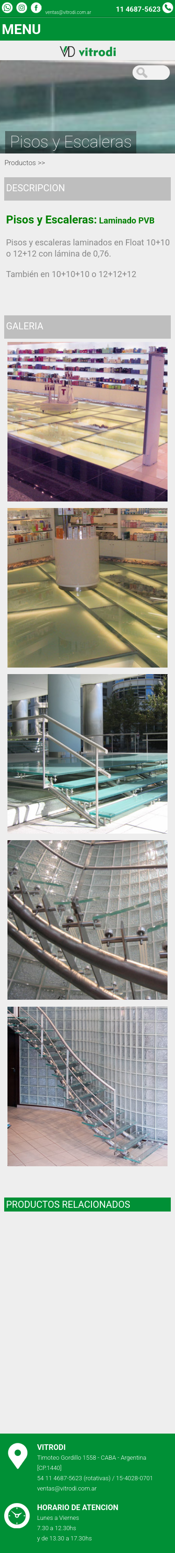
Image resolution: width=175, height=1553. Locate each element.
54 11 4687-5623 (59, 1478)
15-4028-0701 (135, 1478)
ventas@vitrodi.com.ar (68, 12)
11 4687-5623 (138, 9)
